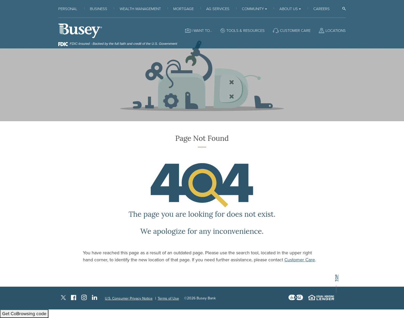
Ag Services (217, 8)
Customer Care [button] (295, 30)
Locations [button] (336, 30)
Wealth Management (140, 8)
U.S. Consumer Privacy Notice (129, 298)
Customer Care (299, 260)
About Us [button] (288, 8)
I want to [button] (201, 30)
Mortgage (183, 8)
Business (98, 8)
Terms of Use (168, 298)
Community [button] (253, 8)
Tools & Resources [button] (245, 30)
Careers (321, 8)
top (336, 278)
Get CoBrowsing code (24, 313)
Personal (67, 8)
